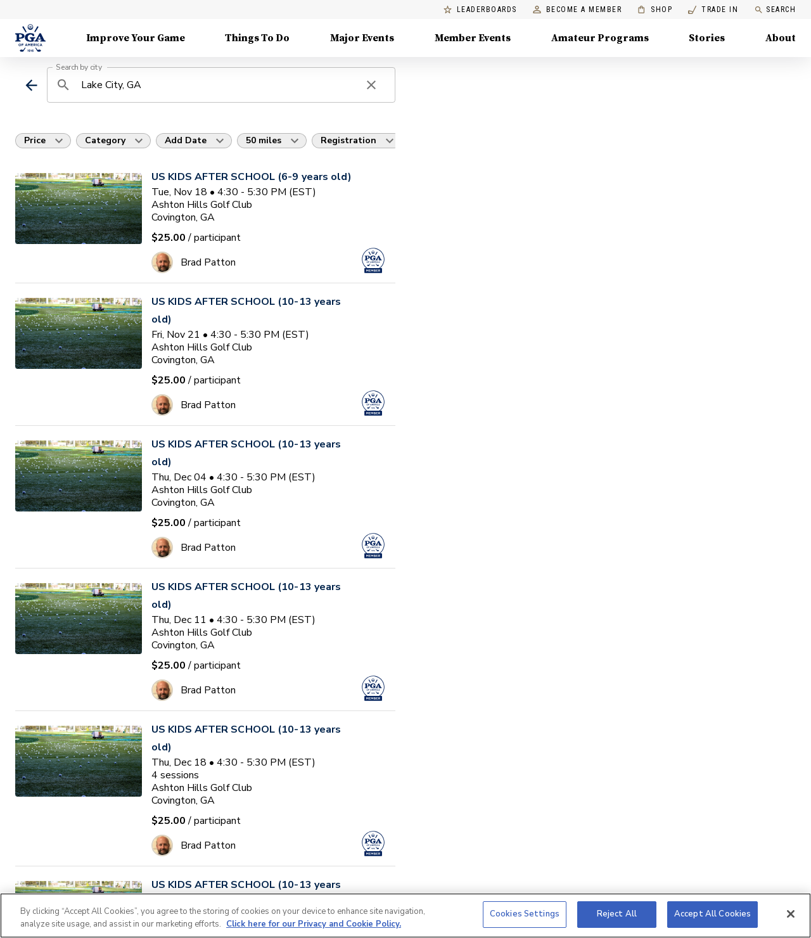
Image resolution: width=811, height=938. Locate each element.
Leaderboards (480, 10)
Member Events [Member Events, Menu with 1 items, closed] (473, 38)
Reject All (617, 914)
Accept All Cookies (712, 914)
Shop (654, 10)
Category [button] (105, 140)
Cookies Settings (524, 914)
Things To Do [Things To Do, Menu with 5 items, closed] (257, 38)
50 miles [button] (263, 140)
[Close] (791, 914)
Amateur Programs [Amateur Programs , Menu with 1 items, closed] (600, 38)
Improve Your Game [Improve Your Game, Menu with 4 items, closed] (135, 38)
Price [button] (35, 140)
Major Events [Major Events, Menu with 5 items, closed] (362, 38)
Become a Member (577, 10)
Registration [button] (348, 140)
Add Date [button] (186, 140)
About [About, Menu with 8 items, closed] (780, 38)
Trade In (713, 10)
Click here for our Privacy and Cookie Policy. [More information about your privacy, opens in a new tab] (313, 924)
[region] (405, 915)
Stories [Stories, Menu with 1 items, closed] (707, 38)
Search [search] (775, 10)
